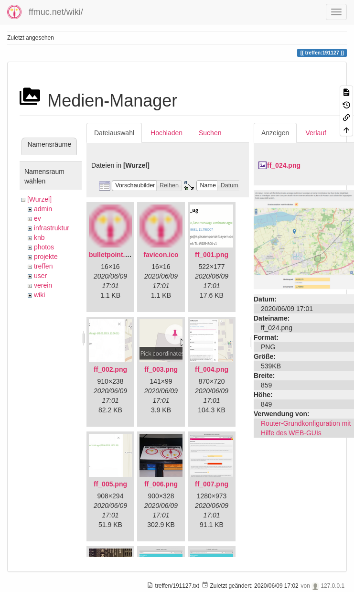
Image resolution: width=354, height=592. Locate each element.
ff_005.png (110, 484)
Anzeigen (275, 133)
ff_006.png (161, 484)
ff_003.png (161, 369)
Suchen (210, 133)
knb (39, 237)
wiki (39, 295)
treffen (43, 266)
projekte (46, 256)
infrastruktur (51, 228)
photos (44, 247)
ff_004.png (211, 369)
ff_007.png (211, 484)
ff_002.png (110, 369)
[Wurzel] (39, 199)
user (40, 276)
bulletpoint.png (113, 254)
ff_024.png (283, 165)
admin (43, 209)
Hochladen (166, 133)
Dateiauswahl (114, 133)
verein (43, 285)
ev (37, 218)
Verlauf (315, 133)
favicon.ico (160, 254)
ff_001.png (211, 254)
